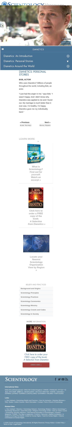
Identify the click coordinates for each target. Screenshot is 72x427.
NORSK (52, 392)
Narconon (44, 414)
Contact (40, 402)
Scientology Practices (29, 297)
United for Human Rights (33, 416)
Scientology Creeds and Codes (33, 310)
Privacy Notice (49, 422)
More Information (31, 402)
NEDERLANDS (29, 392)
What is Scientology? (59, 409)
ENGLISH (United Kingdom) (33, 390)
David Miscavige (26, 410)
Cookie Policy (60, 422)
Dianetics (19, 409)
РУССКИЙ (12, 392)
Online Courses (19, 402)
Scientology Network (30, 409)
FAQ (6, 402)
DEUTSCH (38, 392)
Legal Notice (17, 424)
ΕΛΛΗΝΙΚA (41, 393)
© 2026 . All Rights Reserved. (24, 422)
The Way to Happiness (25, 414)
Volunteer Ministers (58, 400)
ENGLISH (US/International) (14, 390)
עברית (60, 390)
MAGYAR (46, 392)
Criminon (37, 414)
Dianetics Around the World (19, 66)
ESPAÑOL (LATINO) (11, 393)
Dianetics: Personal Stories (18, 61)
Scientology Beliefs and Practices (27, 400)
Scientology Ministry (29, 305)
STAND (14, 414)
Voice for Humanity (45, 400)
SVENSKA (60, 392)
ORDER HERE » (36, 365)
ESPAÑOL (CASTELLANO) (28, 393)
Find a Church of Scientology (53, 402)
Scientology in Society (30, 314)
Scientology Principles (30, 293)
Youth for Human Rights (49, 416)
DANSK (45, 390)
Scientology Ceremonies (30, 301)
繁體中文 (20, 392)
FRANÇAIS (53, 390)
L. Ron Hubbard (10, 400)
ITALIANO (50, 393)
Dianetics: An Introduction (18, 56)
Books (11, 402)
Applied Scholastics (55, 414)
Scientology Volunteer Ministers (16, 412)
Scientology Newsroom (12, 410)
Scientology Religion (44, 409)
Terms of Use (8, 424)
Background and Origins (30, 288)
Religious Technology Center (42, 410)
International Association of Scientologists (40, 412)
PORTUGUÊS (58, 393)
